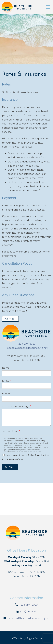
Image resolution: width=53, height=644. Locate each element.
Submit (10, 466)
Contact (10, 318)
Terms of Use (11, 430)
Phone (6, 393)
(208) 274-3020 (26, 343)
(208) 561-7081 (28, 611)
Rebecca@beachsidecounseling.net (26, 347)
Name (7, 367)
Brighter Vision (34, 638)
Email (6, 380)
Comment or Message (16, 406)
